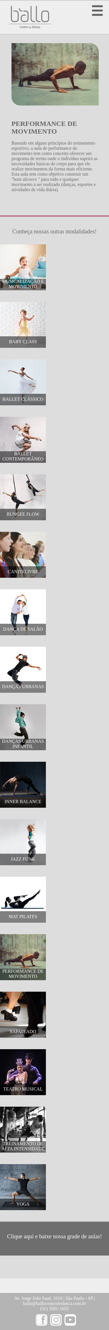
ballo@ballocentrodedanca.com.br (54, 1303)
